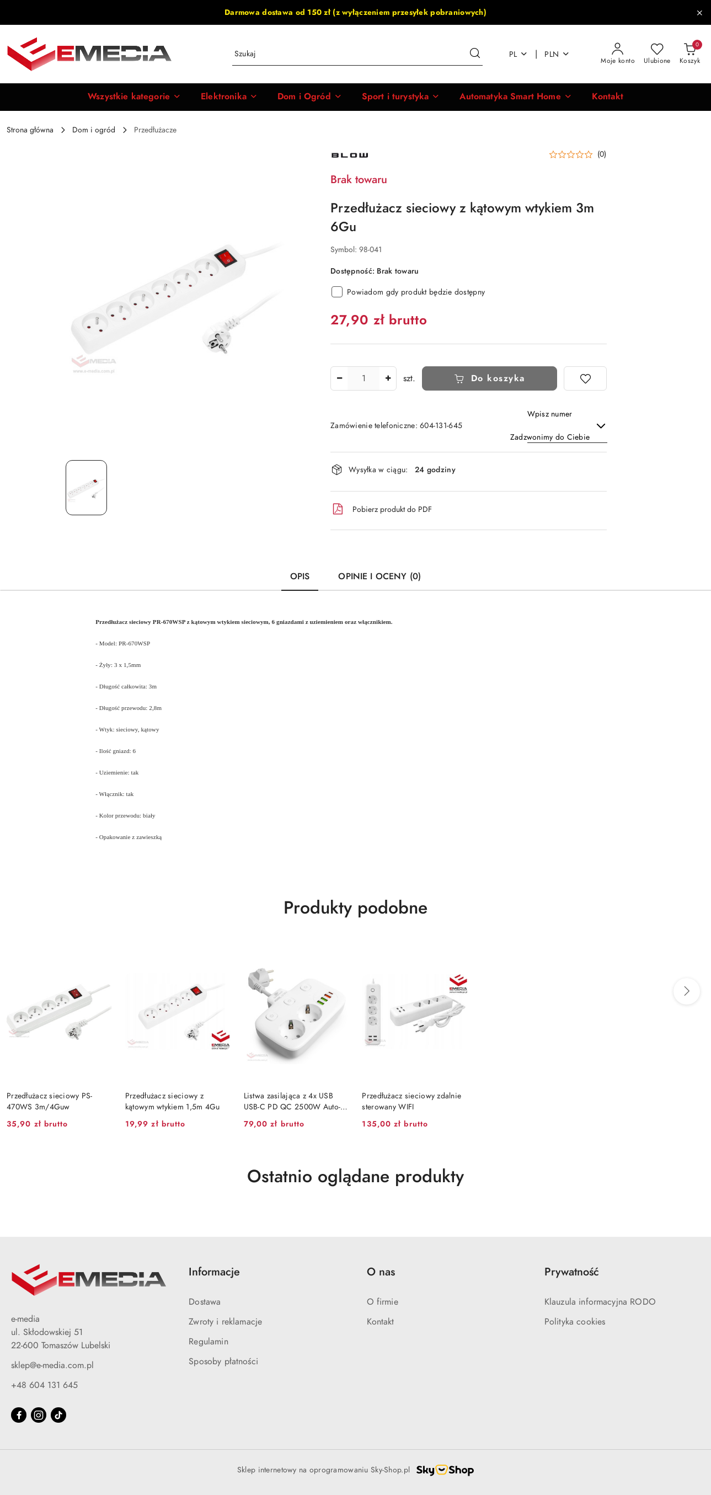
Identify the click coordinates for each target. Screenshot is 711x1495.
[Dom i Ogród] (309, 97)
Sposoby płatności (223, 1361)
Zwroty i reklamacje (225, 1322)
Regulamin (208, 1342)
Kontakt (380, 1322)
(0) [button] (602, 154)
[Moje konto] (617, 54)
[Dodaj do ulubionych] (585, 378)
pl (518, 54)
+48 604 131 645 (44, 1385)
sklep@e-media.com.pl (52, 1365)
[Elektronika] (229, 97)
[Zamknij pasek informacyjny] (699, 13)
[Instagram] (38, 1415)
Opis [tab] (300, 576)
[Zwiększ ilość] (387, 378)
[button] (134, 97)
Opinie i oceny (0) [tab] (379, 576)
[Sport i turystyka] (401, 97)
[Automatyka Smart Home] (515, 97)
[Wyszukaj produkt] (357, 54)
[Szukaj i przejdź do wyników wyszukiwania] (475, 54)
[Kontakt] (607, 97)
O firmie (382, 1302)
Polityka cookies (575, 1322)
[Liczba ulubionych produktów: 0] (657, 54)
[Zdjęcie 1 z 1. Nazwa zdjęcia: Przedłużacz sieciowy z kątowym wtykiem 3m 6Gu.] (86, 487)
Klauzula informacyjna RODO (600, 1302)
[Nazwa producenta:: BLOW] (349, 155)
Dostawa (205, 1302)
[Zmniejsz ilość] (339, 378)
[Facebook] (18, 1415)
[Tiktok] (58, 1415)
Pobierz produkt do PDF (381, 509)
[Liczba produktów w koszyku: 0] (689, 54)
